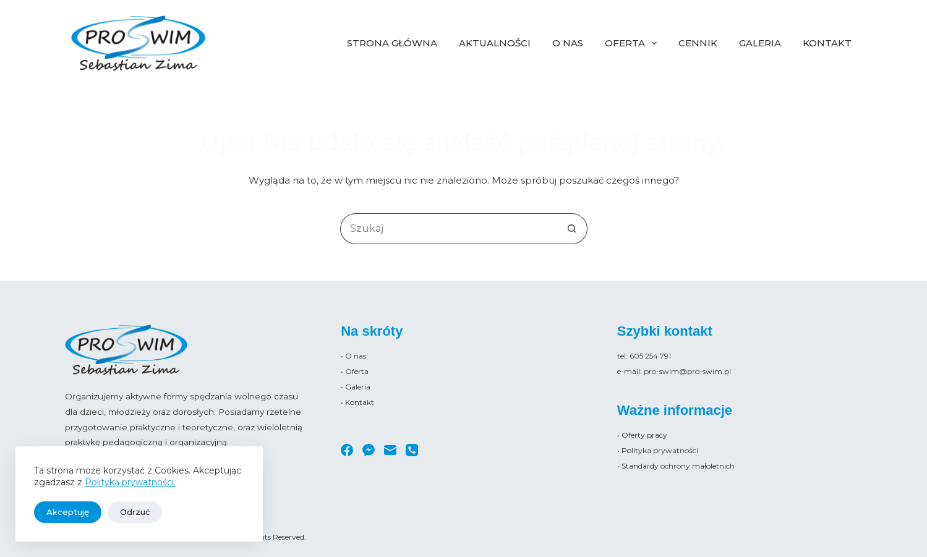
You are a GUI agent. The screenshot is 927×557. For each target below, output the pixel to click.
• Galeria (355, 386)
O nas (567, 43)
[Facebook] (347, 450)
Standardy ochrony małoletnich (678, 465)
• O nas (353, 355)
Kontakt (827, 43)
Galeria (760, 43)
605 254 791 (650, 355)
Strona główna (392, 43)
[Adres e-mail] (390, 450)
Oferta (633, 43)
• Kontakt (357, 402)
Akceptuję (67, 512)
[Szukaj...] (448, 228)
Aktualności (495, 43)
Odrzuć (135, 512)
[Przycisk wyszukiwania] (572, 228)
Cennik (697, 43)
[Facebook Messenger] (368, 450)
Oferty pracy (644, 435)
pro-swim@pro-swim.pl (687, 371)
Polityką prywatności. (130, 482)
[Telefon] (412, 450)
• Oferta (355, 371)
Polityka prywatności (660, 450)
